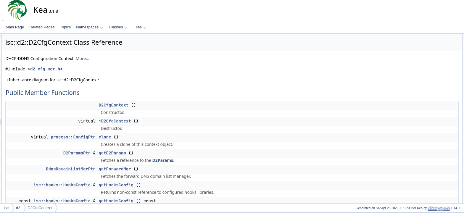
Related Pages (41, 27)
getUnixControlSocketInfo (443, 108)
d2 (18, 208)
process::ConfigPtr (126, 137)
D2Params (216, 160)
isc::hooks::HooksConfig (115, 185)
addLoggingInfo (435, 161)
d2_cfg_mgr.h (98, 69)
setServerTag (433, 200)
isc (6, 208)
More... (136, 58)
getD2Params (165, 153)
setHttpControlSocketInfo (443, 122)
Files (139, 27)
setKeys (429, 128)
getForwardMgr (168, 169)
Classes (118, 27)
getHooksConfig (169, 185)
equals (428, 174)
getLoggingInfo (435, 154)
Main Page (15, 27)
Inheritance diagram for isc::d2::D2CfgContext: (105, 80)
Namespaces (89, 27)
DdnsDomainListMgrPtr (124, 169)
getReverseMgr (435, 102)
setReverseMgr (435, 135)
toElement (431, 148)
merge (428, 180)
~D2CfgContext (168, 121)
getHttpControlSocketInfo (443, 89)
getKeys (429, 95)
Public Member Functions (439, 37)
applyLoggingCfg (436, 167)
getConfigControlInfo (439, 187)
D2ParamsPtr (130, 153)
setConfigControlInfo (439, 193)
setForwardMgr (435, 115)
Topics (65, 27)
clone (158, 137)
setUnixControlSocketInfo (443, 141)
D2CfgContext (167, 105)
